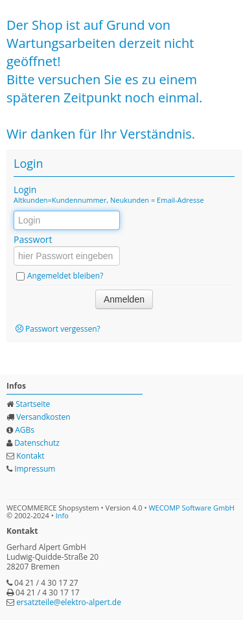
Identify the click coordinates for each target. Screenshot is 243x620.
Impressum (34, 468)
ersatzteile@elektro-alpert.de (68, 602)
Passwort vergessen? (62, 328)
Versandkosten (43, 416)
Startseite (33, 403)
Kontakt (30, 455)
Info (62, 515)
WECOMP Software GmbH (191, 507)
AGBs (24, 429)
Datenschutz (37, 442)
